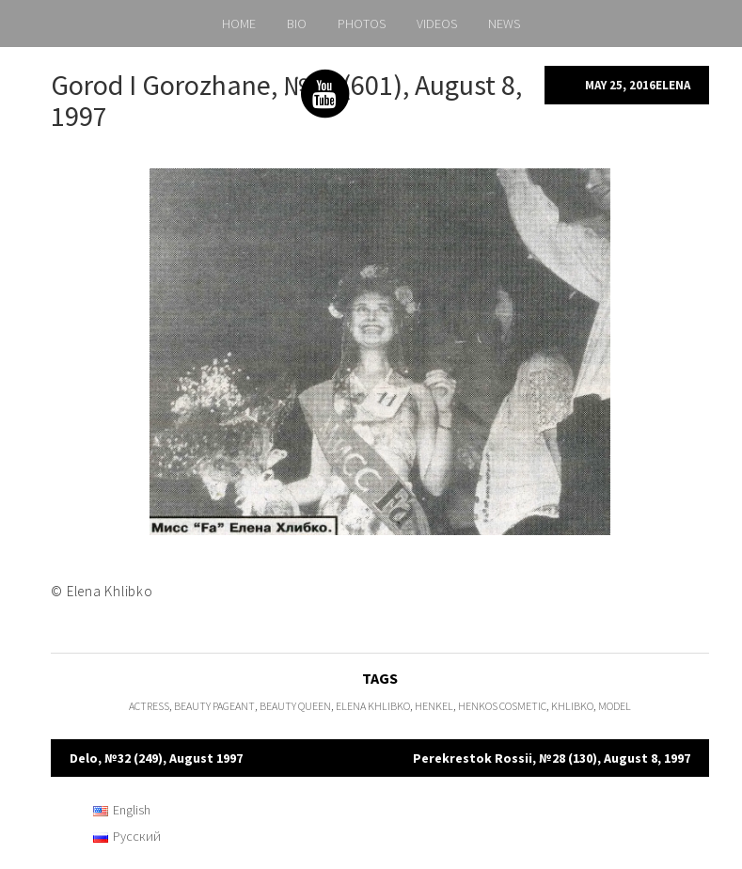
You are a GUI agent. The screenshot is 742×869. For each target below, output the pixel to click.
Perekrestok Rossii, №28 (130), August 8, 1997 (551, 758)
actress (149, 706)
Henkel (434, 706)
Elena (672, 85)
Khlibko (572, 706)
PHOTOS (362, 23)
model (614, 706)
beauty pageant (214, 706)
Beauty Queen (295, 706)
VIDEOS (437, 23)
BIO (297, 23)
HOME (239, 23)
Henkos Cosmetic (502, 706)
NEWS (504, 23)
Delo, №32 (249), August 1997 (156, 758)
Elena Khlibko (373, 706)
